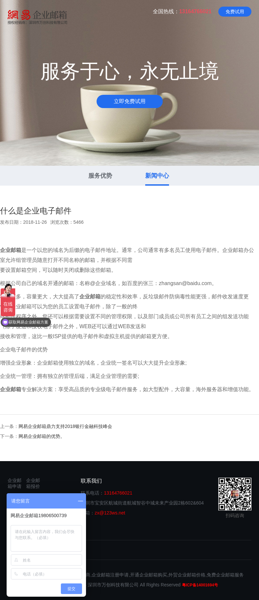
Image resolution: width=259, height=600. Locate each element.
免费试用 (235, 11)
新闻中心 (157, 175)
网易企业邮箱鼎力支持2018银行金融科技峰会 (65, 426)
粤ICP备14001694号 (200, 585)
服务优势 (100, 175)
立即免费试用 (130, 101)
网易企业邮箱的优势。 (42, 436)
